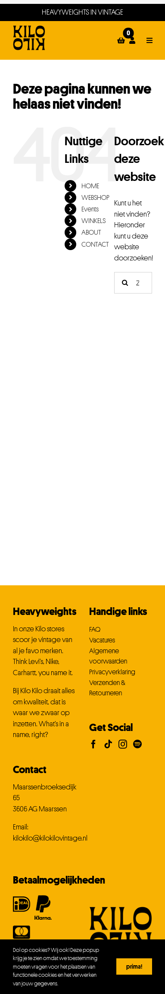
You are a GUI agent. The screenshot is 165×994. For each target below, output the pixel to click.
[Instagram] (122, 744)
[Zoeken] (125, 283)
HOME (90, 185)
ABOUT (91, 232)
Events (90, 209)
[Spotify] (137, 744)
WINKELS (93, 220)
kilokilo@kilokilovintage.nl (50, 838)
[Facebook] (93, 744)
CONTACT (95, 244)
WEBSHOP (95, 197)
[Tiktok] (108, 744)
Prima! (134, 966)
